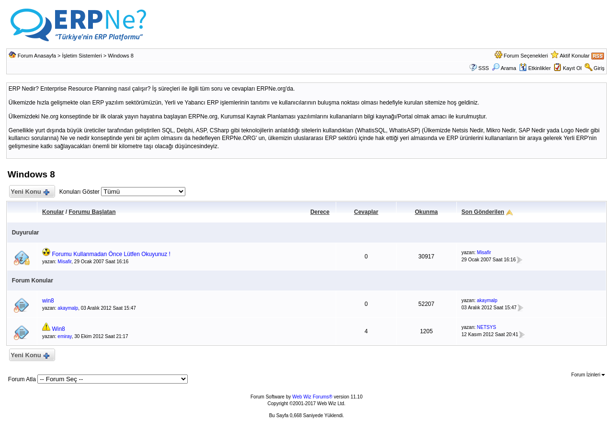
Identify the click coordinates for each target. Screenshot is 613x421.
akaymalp (67, 308)
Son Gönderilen (483, 212)
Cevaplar (366, 212)
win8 (48, 300)
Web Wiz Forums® (312, 396)
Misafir (64, 261)
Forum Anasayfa (37, 55)
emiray (64, 336)
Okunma (426, 212)
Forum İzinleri (588, 374)
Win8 (58, 329)
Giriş (599, 68)
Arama (504, 68)
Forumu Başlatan (91, 212)
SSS (483, 68)
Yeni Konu (30, 192)
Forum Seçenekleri (526, 55)
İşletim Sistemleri (82, 55)
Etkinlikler (535, 68)
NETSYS (486, 327)
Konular (53, 212)
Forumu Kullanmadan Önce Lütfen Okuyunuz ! (111, 254)
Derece (319, 212)
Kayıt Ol (572, 68)
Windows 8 (121, 55)
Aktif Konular (575, 55)
